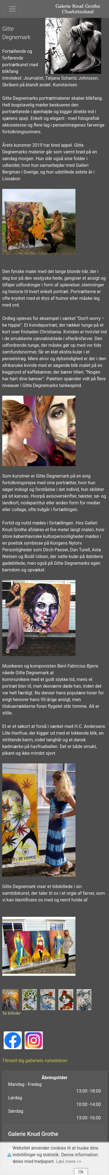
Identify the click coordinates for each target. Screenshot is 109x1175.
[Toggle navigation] (12, 9)
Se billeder (12, 1013)
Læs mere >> (68, 1161)
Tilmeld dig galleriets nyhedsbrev (34, 1060)
